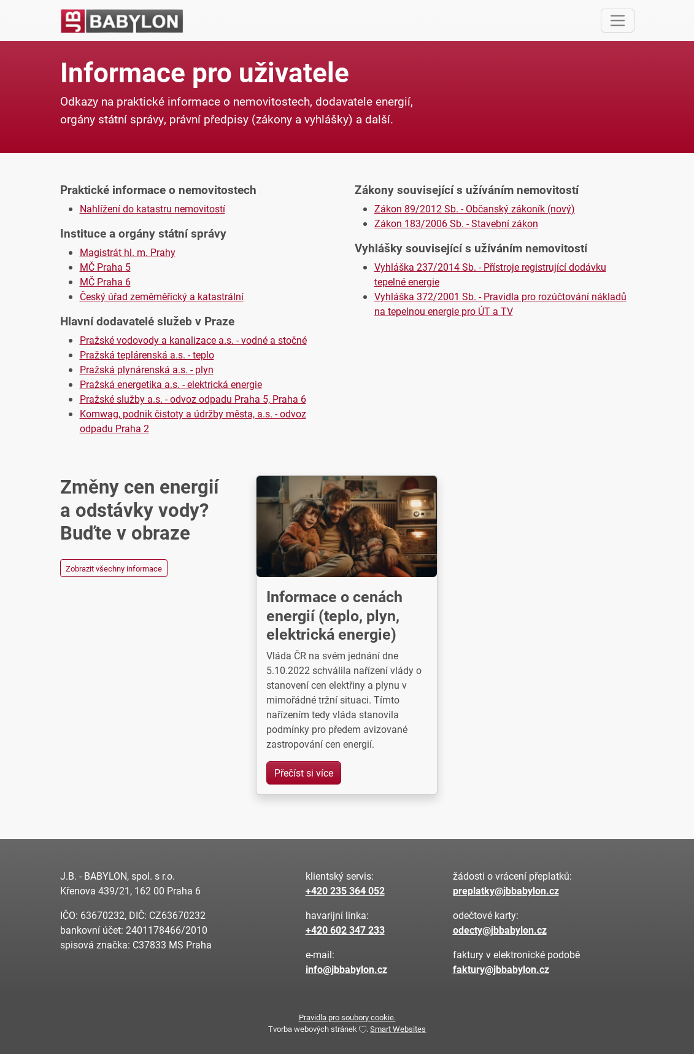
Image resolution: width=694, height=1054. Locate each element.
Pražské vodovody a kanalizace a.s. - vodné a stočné (193, 339)
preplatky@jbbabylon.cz (506, 890)
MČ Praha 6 (105, 281)
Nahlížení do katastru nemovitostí (152, 208)
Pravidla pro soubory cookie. (347, 1017)
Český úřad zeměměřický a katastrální (162, 296)
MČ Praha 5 (105, 266)
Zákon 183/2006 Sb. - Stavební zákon (456, 223)
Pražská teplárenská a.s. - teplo (147, 354)
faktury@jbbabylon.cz (501, 969)
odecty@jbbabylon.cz (500, 929)
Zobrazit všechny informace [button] (114, 568)
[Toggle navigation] (617, 21)
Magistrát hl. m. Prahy (127, 252)
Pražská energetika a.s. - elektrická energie (171, 384)
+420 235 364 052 (345, 890)
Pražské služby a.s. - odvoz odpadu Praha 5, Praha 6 (193, 398)
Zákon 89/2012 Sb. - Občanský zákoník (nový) (474, 208)
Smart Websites (398, 1028)
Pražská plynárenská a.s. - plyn (147, 369)
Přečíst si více (303, 772)
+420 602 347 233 (345, 929)
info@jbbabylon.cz (346, 969)
